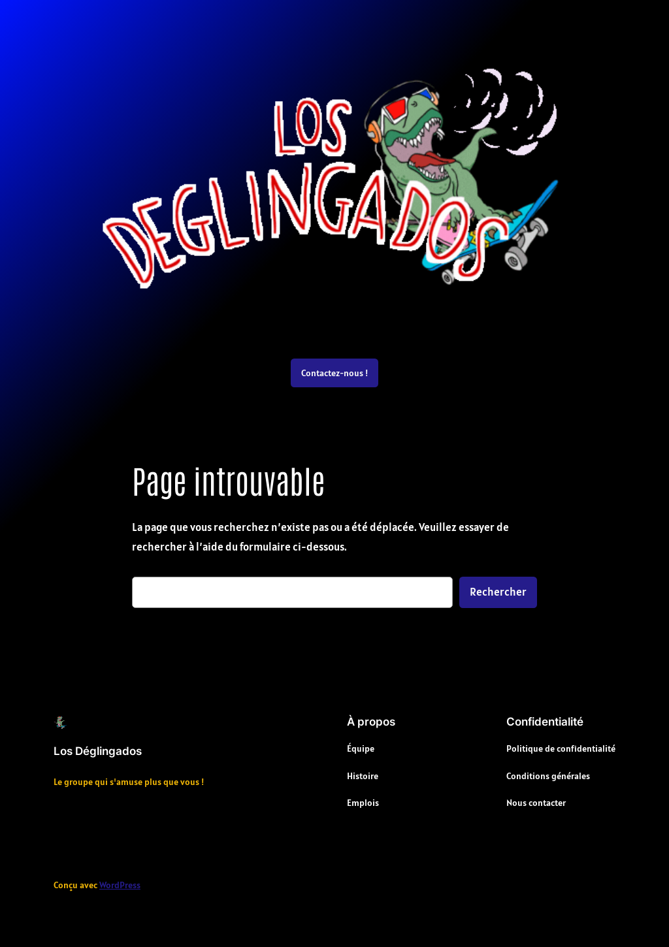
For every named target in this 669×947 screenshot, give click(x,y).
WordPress (119, 885)
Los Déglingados (98, 751)
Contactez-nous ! (334, 373)
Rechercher (498, 592)
